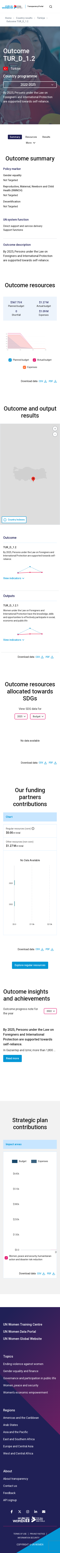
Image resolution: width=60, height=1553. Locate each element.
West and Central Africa (18, 1453)
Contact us (10, 1486)
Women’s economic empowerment (25, 1392)
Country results (24, 18)
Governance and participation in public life (29, 1378)
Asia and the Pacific (15, 1432)
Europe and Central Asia (18, 1446)
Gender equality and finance (20, 1371)
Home (8, 18)
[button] (33, 479)
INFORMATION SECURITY (28, 1538)
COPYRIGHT (23, 1544)
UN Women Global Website (22, 1339)
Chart (9, 816)
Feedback (9, 1493)
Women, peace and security (20, 1385)
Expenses (32, 367)
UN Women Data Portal (19, 1331)
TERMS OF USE (20, 1534)
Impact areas (14, 1144)
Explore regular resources (30, 965)
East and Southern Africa (19, 1439)
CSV (41, 381)
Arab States (10, 1425)
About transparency (15, 1479)
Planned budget (21, 360)
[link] (30, 578)
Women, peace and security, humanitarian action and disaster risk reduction (30, 1258)
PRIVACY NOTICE (37, 1534)
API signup (10, 1500)
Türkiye (41, 18)
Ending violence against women (23, 1364)
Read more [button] (12, 1058)
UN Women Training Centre (22, 1324)
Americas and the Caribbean (21, 1418)
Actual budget (44, 360)
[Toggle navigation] (55, 6)
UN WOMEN (37, 1544)
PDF (51, 381)
